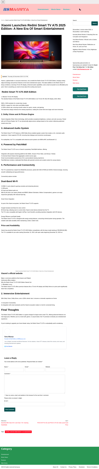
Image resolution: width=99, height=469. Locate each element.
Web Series (76, 83)
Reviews (75, 80)
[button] (70, 9)
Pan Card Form (80, 89)
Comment (7, 373)
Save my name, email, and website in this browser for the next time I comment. (27, 395)
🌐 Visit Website (8, 346)
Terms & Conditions (92, 467)
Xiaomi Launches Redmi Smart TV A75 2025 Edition (18, 431)
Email (27, 367)
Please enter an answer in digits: (13, 398)
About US (55, 467)
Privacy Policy (73, 467)
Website (48, 367)
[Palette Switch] (80, 9)
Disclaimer (82, 467)
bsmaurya (17, 467)
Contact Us (63, 467)
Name (6, 367)
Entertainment (43, 9)
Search (75, 20)
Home (2, 20)
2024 (2, 467)
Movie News (55, 9)
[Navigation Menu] (3, 2)
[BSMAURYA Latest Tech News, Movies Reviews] (16, 10)
